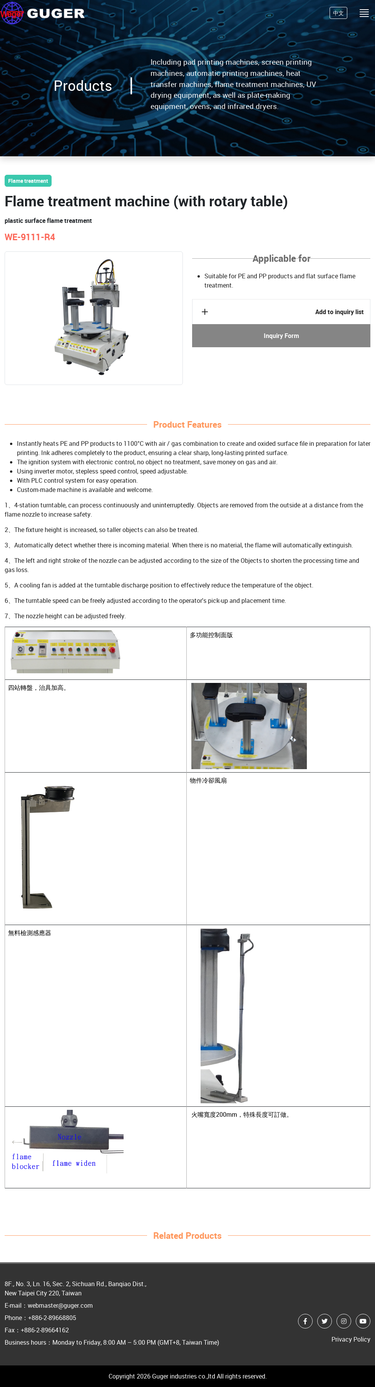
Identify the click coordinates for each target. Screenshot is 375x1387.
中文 (338, 13)
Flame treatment (28, 180)
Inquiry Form (281, 335)
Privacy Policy (350, 1339)
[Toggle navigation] (364, 13)
